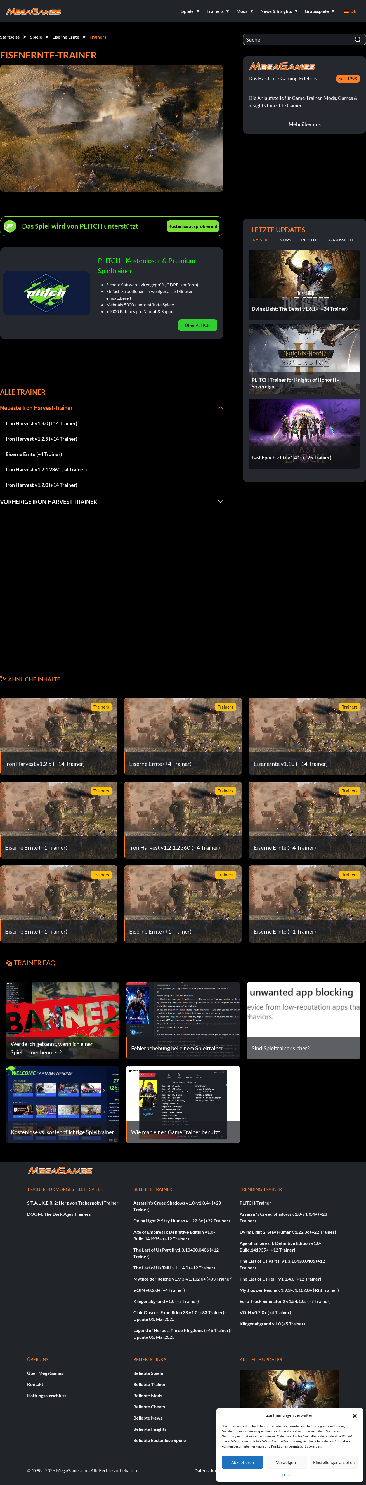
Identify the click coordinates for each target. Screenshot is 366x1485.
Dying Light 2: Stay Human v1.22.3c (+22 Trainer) (181, 1220)
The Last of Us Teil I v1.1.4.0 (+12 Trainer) (174, 1267)
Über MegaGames (45, 1373)
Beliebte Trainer (149, 1384)
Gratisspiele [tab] (341, 239)
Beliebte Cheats (149, 1406)
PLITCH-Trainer (255, 1202)
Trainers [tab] (260, 239)
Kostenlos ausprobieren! (193, 226)
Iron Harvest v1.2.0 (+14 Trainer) (41, 485)
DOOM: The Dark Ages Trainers (59, 1214)
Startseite (10, 36)
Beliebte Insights (149, 1429)
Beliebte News (147, 1417)
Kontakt (35, 1384)
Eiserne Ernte (65, 36)
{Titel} (286, 1475)
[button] (355, 1415)
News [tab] (285, 239)
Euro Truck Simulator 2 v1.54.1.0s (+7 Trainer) (285, 1301)
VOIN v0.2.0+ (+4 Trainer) (159, 1290)
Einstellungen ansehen (334, 1462)
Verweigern (286, 1462)
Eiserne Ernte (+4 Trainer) (34, 454)
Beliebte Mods (147, 1395)
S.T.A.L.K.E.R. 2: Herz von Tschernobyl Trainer (73, 1202)
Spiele (36, 36)
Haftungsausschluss (46, 1395)
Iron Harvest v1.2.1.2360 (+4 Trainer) (46, 469)
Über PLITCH (198, 325)
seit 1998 (348, 78)
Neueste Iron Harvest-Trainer (36, 407)
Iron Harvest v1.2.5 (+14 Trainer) (41, 439)
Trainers (97, 36)
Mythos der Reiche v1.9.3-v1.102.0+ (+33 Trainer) (183, 1278)
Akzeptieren (242, 1462)
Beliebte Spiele (148, 1373)
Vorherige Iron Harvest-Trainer (48, 501)
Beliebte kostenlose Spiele (159, 1440)
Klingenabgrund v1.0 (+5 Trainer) (166, 1301)
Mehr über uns (305, 124)
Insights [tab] (309, 239)
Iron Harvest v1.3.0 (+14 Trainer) (41, 423)
